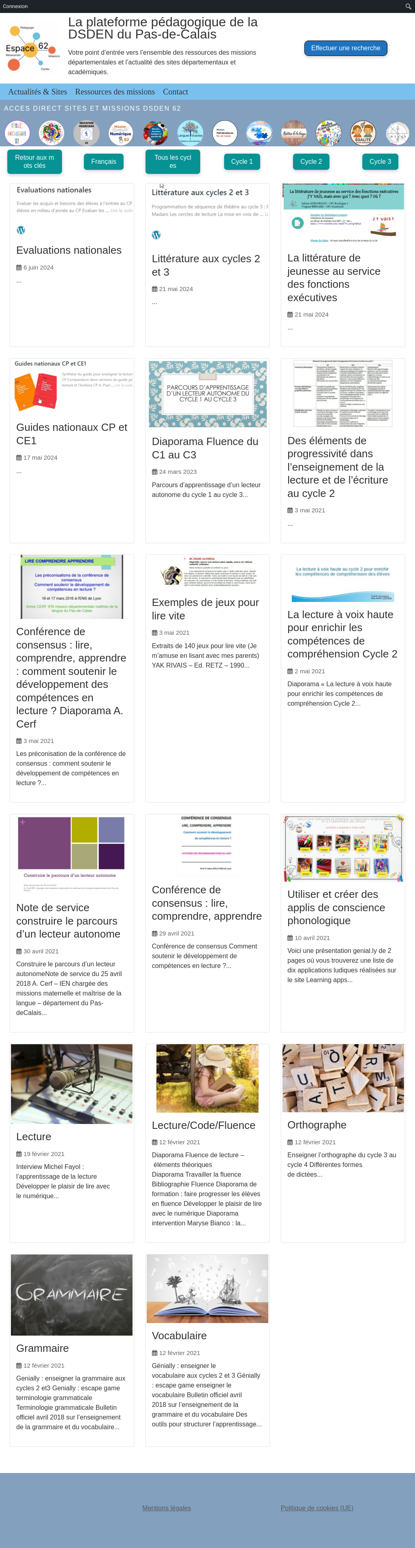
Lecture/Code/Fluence (204, 1123)
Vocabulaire (179, 1333)
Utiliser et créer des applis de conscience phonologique (336, 906)
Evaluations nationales (69, 250)
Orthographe (317, 1124)
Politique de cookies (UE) (317, 1506)
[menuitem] (408, 6)
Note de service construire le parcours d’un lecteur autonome (68, 919)
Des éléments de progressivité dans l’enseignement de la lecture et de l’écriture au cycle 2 (337, 466)
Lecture (33, 1135)
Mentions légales (166, 1506)
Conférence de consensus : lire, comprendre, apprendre (207, 899)
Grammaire (42, 1346)
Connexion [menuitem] (15, 6)
